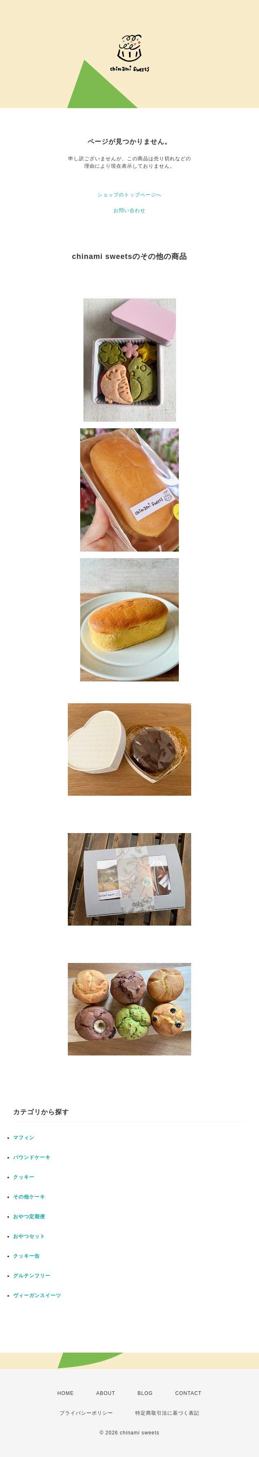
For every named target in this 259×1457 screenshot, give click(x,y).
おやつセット (29, 1236)
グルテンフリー (32, 1276)
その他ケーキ (29, 1197)
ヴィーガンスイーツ (37, 1295)
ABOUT (105, 1393)
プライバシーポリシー (86, 1413)
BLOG (145, 1393)
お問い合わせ (129, 210)
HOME (66, 1393)
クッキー (24, 1177)
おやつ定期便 (29, 1216)
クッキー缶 (26, 1256)
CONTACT (188, 1393)
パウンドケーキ (32, 1157)
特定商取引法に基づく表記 (167, 1413)
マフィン (24, 1138)
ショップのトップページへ (129, 195)
